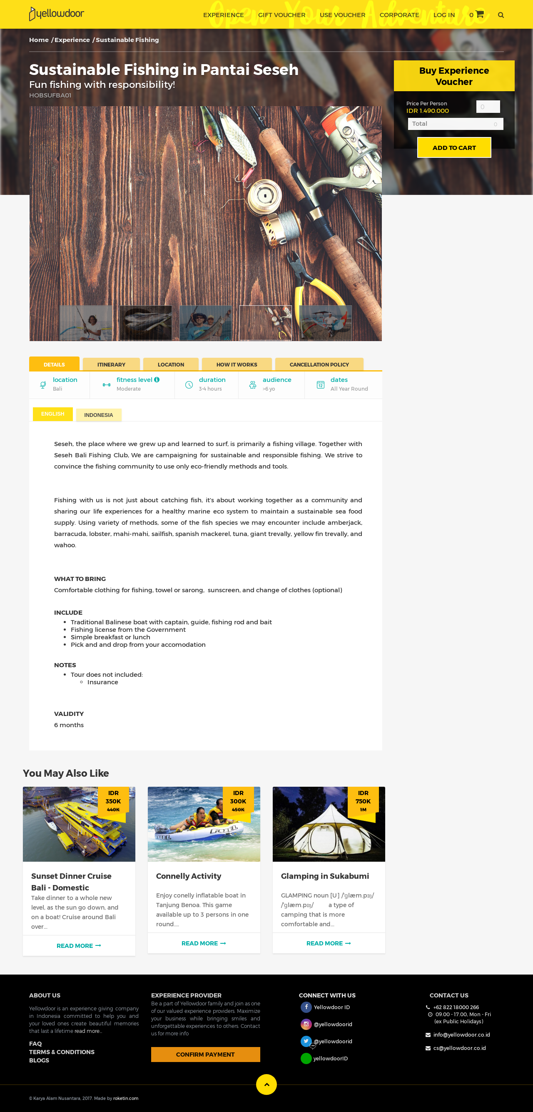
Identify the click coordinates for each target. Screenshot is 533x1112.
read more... (88, 1030)
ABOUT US (44, 994)
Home (39, 39)
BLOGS (39, 1059)
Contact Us (449, 994)
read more (79, 944)
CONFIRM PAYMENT (205, 1053)
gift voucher (282, 14)
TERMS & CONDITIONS (62, 1051)
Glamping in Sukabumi (325, 875)
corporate (399, 14)
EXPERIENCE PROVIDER (186, 994)
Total (419, 123)
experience (223, 14)
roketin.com (125, 1097)
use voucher (343, 14)
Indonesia (99, 415)
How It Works (237, 364)
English (53, 414)
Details (54, 364)
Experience (72, 39)
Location (171, 364)
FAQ (35, 1042)
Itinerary (111, 364)
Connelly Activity (188, 875)
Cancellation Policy (319, 364)
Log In (444, 14)
